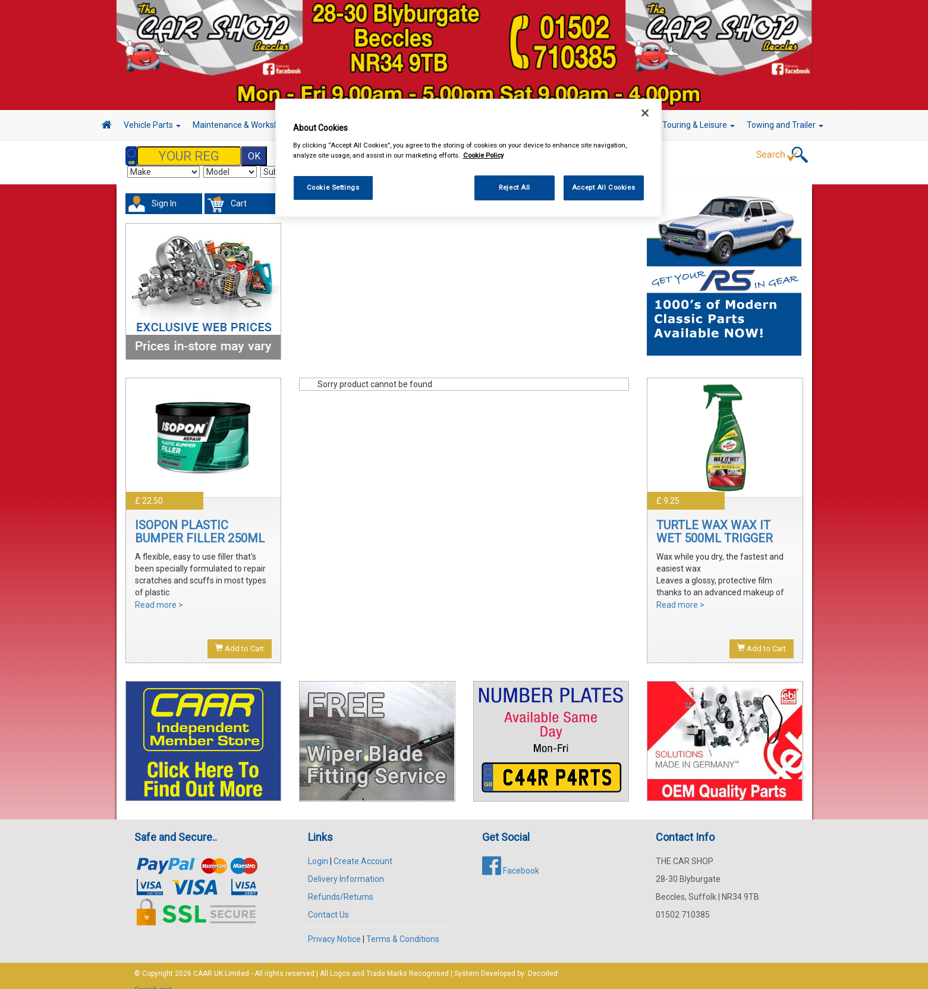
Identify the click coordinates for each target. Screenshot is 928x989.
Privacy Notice (334, 927)
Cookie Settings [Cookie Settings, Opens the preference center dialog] (333, 187)
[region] (468, 158)
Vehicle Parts (152, 125)
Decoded (543, 961)
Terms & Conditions (402, 927)
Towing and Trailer (785, 125)
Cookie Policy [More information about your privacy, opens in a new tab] (483, 155)
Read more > (159, 593)
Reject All (514, 187)
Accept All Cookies (603, 187)
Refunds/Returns (340, 885)
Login (318, 849)
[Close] (645, 113)
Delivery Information (346, 867)
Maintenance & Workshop (244, 125)
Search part (153, 978)
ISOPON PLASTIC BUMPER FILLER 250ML (200, 519)
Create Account (363, 849)
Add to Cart (239, 636)
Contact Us (328, 903)
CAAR (202, 961)
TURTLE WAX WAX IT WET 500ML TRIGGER (714, 519)
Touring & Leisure (698, 125)
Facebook (510, 859)
